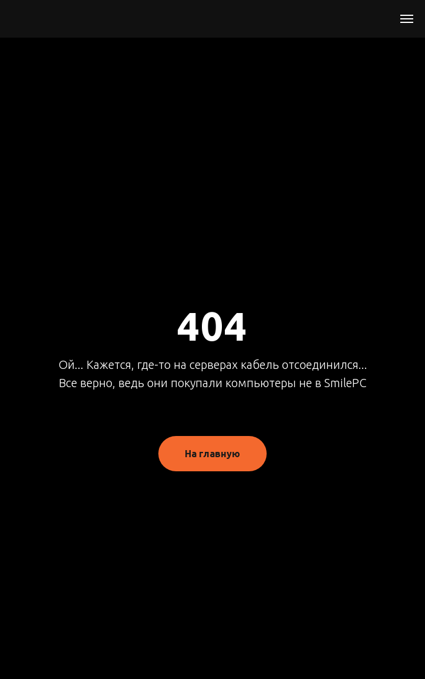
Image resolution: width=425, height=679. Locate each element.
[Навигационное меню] (406, 19)
